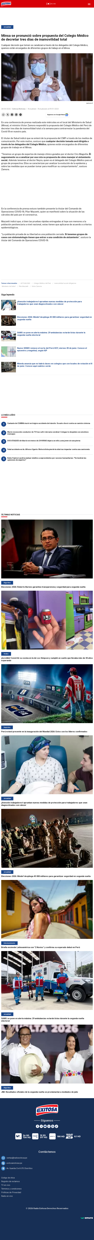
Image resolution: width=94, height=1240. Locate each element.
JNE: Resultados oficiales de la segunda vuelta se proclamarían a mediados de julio (39, 1092)
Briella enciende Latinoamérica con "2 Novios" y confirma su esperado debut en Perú (40, 947)
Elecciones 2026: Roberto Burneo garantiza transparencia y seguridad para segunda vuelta (43, 587)
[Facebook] (37, 1126)
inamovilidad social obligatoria (65, 283)
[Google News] (52, 1126)
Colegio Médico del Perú (42, 283)
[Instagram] (49, 1126)
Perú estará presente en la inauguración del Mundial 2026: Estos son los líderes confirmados (44, 731)
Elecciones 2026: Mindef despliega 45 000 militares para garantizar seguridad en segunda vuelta (46, 876)
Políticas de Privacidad (11, 1192)
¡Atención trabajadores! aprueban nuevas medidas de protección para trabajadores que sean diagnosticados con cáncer (49, 302)
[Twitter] (41, 1126)
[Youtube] (45, 1126)
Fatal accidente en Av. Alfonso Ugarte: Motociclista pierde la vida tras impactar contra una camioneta (48, 449)
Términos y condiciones (11, 1189)
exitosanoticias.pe (14, 1163)
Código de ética (8, 1178)
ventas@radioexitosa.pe (16, 1158)
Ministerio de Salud (8, 286)
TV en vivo (5, 1185)
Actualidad (7, 27)
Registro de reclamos (10, 1181)
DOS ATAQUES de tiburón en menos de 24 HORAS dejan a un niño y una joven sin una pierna (43, 441)
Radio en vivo (7, 1196)
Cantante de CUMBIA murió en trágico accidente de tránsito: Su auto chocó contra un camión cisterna (48, 423)
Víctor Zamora (37, 286)
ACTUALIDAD (25, 283)
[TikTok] (56, 1126)
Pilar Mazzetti (23, 286)
